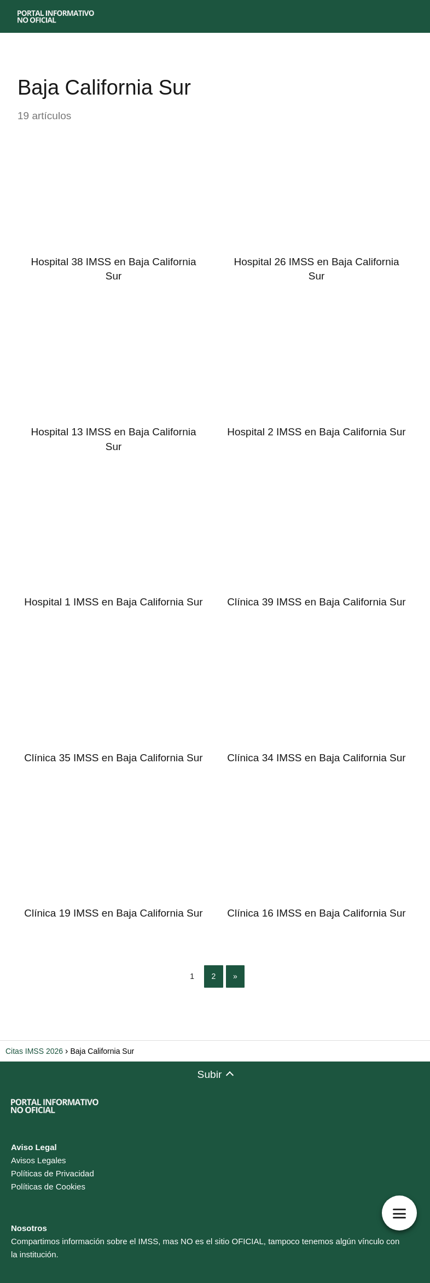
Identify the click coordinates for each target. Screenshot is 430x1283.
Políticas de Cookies (48, 1186)
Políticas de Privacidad (52, 1173)
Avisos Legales (38, 1160)
